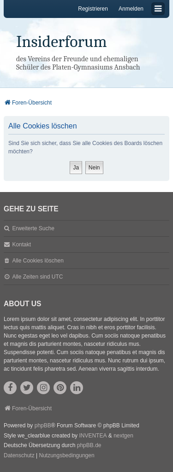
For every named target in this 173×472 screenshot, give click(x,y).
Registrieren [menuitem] (93, 9)
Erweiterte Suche (33, 228)
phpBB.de (89, 445)
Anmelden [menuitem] (131, 9)
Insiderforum (61, 41)
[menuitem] (19, 456)
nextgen (123, 435)
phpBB (43, 425)
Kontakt (21, 244)
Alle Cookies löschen (37, 260)
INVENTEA (93, 435)
